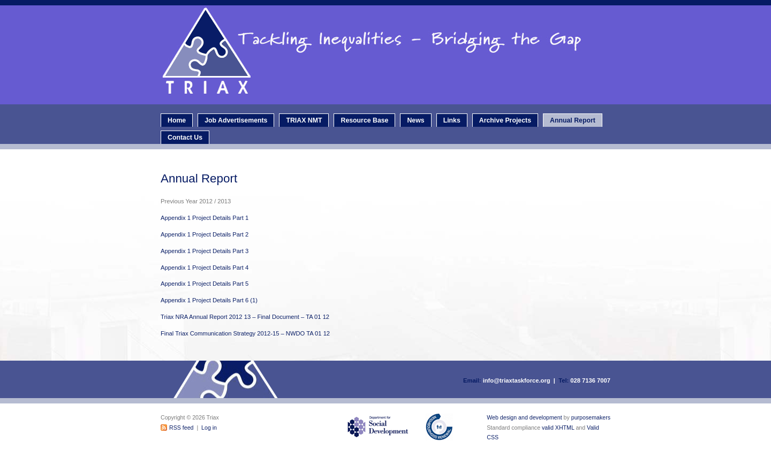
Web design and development (524, 417)
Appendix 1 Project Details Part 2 (204, 234)
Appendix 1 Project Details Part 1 (204, 218)
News (415, 120)
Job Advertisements (236, 120)
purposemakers (590, 417)
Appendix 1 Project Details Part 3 (204, 251)
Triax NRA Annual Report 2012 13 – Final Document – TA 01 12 (245, 317)
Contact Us (185, 137)
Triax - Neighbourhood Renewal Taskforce (388, 54)
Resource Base (364, 120)
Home (177, 120)
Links (451, 120)
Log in (209, 427)
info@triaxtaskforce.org (516, 380)
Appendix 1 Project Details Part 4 (204, 267)
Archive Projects (505, 120)
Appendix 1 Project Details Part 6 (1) (209, 300)
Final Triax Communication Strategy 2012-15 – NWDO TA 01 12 (245, 333)
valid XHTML (558, 427)
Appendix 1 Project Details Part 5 (204, 283)
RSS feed (181, 427)
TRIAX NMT (304, 120)
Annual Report (572, 120)
